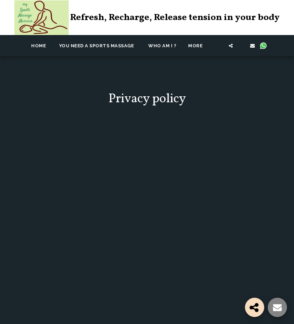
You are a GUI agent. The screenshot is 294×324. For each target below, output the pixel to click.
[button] (220, 45)
